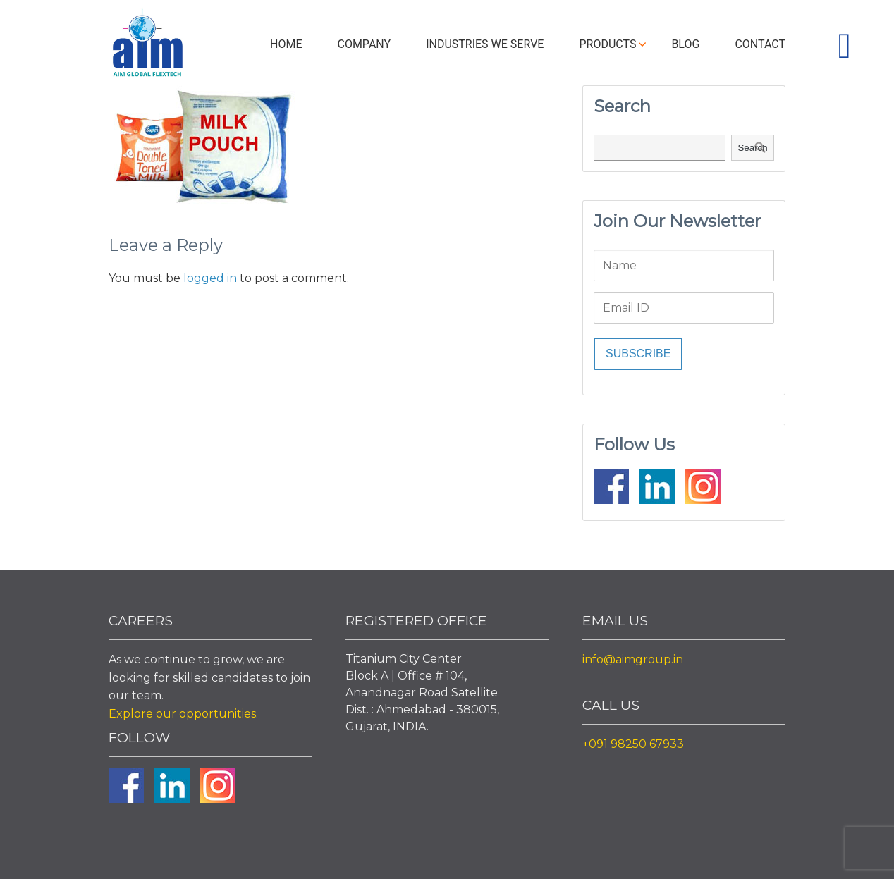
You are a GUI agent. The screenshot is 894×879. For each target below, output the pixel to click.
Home (286, 44)
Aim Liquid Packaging (147, 46)
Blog (685, 44)
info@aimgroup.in (632, 659)
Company (364, 44)
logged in (210, 278)
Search (752, 147)
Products (607, 44)
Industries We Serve (485, 44)
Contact (760, 44)
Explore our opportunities (182, 713)
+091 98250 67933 (633, 744)
